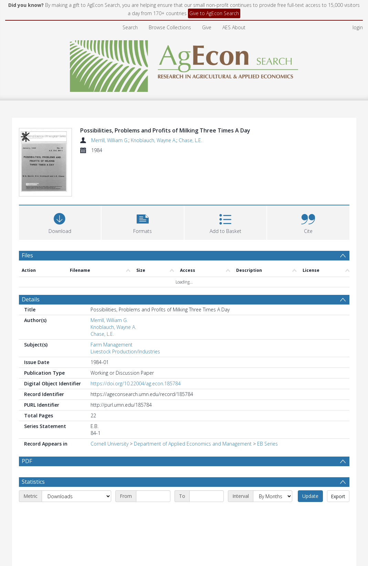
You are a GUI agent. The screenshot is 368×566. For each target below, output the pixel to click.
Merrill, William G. (109, 140)
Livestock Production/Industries (125, 351)
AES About (233, 27)
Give (206, 27)
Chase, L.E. (190, 140)
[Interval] (272, 496)
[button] (143, 221)
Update (310, 496)
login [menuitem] (358, 27)
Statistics (33, 481)
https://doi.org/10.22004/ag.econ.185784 (136, 383)
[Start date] (153, 496)
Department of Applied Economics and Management (193, 443)
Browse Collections (170, 27)
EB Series (267, 443)
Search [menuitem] (130, 27)
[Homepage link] (184, 64)
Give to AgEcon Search (214, 13)
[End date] (206, 496)
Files (27, 255)
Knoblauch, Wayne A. (153, 140)
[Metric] (76, 496)
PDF (27, 461)
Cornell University (109, 443)
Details (31, 299)
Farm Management (112, 344)
